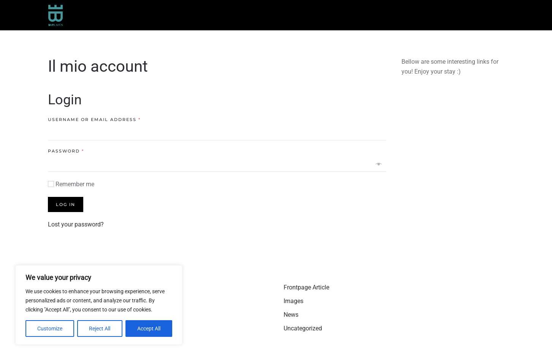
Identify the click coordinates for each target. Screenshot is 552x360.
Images (293, 301)
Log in (65, 204)
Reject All (99, 328)
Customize (49, 328)
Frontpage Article (306, 287)
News (291, 314)
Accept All (148, 328)
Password (66, 151)
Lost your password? (76, 224)
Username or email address (94, 119)
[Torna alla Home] (55, 15)
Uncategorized (303, 328)
